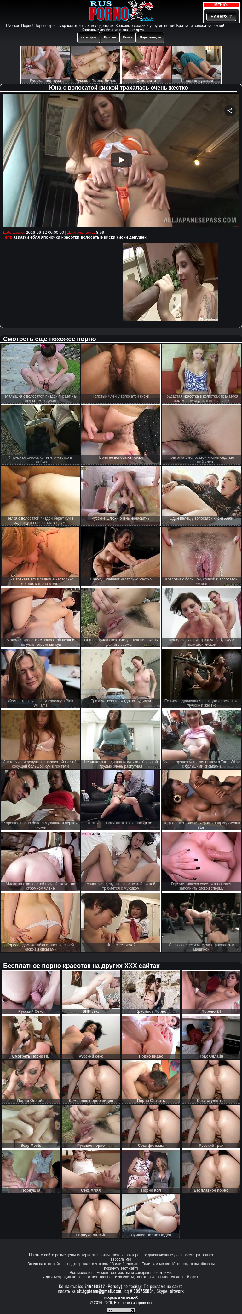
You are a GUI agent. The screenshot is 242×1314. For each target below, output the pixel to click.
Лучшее (110, 37)
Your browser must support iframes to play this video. (121, 160)
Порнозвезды (150, 37)
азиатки (21, 237)
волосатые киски (98, 237)
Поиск (127, 37)
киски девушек (132, 237)
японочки (50, 237)
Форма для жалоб (121, 1298)
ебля (35, 237)
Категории (89, 37)
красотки (70, 237)
